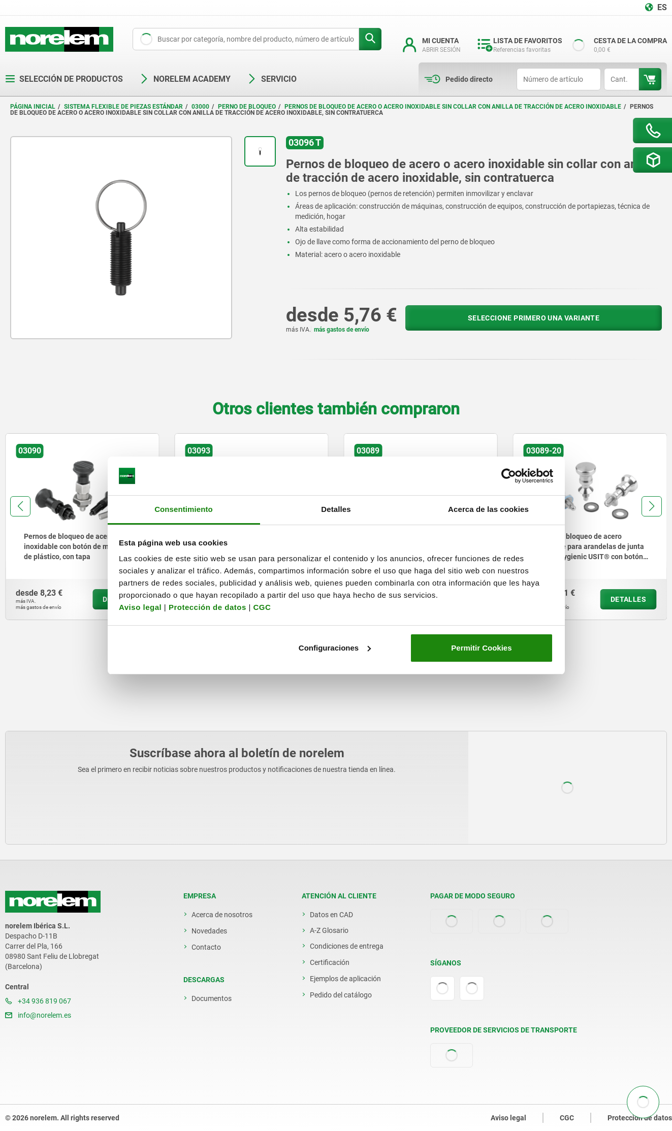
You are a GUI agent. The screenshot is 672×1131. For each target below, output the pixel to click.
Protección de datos (207, 607)
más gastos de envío (341, 329)
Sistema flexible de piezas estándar (123, 106)
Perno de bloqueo (247, 106)
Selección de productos (64, 79)
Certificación (329, 962)
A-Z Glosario (329, 930)
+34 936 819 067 (38, 1001)
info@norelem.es (38, 1015)
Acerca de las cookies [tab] (488, 509)
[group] (82, 526)
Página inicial (32, 107)
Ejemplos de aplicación (345, 979)
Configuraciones (335, 647)
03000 (200, 106)
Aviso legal (140, 607)
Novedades (209, 931)
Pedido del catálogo (341, 995)
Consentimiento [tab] (183, 509)
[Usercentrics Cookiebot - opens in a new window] (508, 475)
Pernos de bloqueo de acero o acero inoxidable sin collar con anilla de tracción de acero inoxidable (452, 106)
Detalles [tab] (335, 509)
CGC (262, 607)
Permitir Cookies (481, 647)
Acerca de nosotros (221, 915)
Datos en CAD (331, 915)
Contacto (206, 947)
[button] (20, 506)
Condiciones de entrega (346, 946)
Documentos (211, 998)
